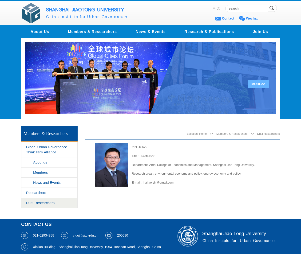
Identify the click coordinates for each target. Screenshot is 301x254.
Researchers (36, 193)
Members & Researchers (92, 32)
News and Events (47, 182)
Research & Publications (209, 32)
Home (203, 133)
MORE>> (258, 84)
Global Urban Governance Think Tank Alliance (46, 149)
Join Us (260, 32)
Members (40, 172)
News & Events (151, 32)
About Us (40, 32)
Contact (228, 18)
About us (40, 162)
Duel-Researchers (40, 203)
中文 (217, 8)
